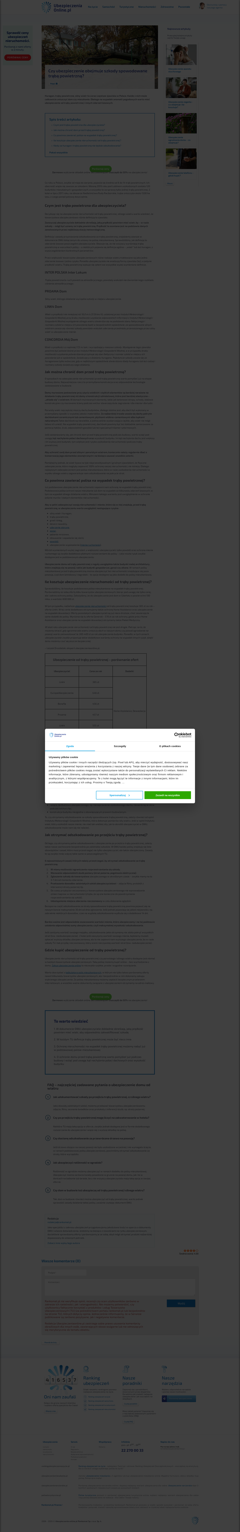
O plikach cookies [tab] (170, 746)
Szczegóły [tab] (120, 746)
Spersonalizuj (120, 795)
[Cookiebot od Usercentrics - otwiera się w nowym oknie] (176, 735)
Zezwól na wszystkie (168, 795)
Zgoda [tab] (70, 746)
